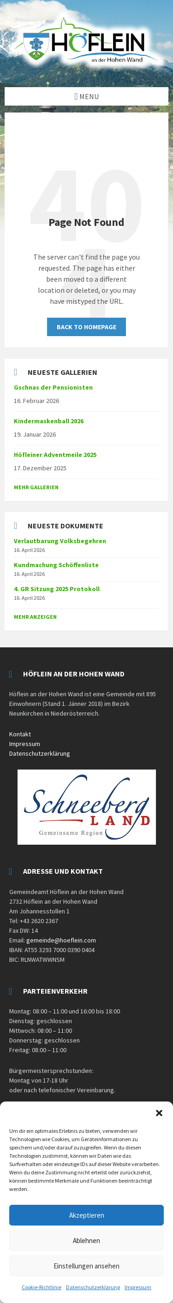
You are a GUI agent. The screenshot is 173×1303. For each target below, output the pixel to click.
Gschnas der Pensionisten (53, 387)
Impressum (138, 1287)
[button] (159, 1113)
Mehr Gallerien (36, 487)
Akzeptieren (86, 1215)
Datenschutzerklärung (93, 1287)
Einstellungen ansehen (86, 1266)
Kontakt (20, 734)
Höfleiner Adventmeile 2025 (55, 454)
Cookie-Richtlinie (41, 1287)
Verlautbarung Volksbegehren (60, 541)
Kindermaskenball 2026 (49, 421)
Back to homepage (86, 327)
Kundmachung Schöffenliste (56, 565)
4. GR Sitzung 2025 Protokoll (57, 589)
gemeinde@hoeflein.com (61, 940)
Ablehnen (86, 1240)
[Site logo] (86, 69)
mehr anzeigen (35, 616)
